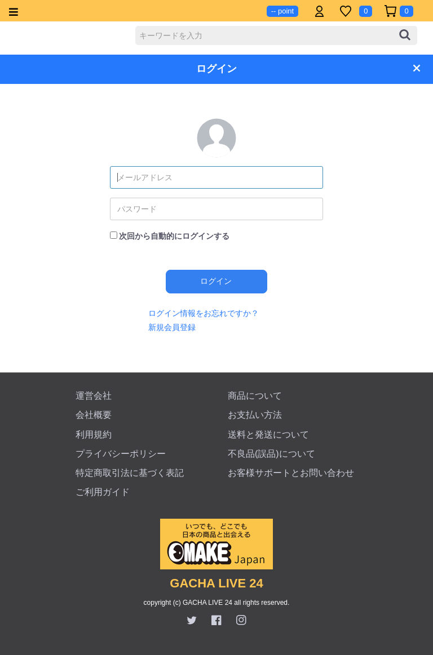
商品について (255, 395)
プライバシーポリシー (121, 453)
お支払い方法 (255, 415)
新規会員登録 (172, 327)
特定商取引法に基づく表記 (130, 473)
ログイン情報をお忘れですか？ (203, 313)
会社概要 (94, 415)
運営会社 (94, 395)
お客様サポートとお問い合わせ (291, 473)
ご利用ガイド (103, 492)
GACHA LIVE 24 (216, 583)
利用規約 (94, 434)
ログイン (216, 281)
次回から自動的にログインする (174, 235)
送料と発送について (268, 434)
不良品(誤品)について (271, 453)
